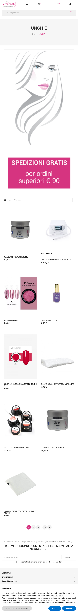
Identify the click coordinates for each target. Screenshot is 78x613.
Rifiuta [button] (55, 608)
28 (44, 527)
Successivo (49, 527)
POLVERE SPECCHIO (11, 320)
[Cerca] (39, 13)
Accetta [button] (69, 608)
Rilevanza (42, 200)
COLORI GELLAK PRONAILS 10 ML (16, 448)
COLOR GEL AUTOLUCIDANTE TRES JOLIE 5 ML (20, 385)
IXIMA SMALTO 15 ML (49, 320)
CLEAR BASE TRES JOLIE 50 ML (53, 448)
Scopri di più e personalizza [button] (17, 608)
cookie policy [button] (58, 596)
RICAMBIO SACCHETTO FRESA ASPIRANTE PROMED (20, 512)
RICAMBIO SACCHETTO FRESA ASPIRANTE (57, 384)
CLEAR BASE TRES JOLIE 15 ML (16, 257)
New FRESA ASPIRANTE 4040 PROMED (56, 260)
